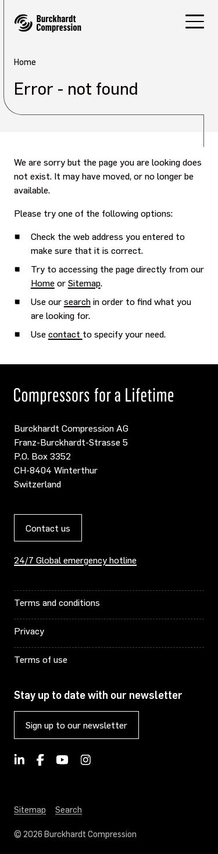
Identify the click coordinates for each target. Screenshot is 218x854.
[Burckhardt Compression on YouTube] (62, 763)
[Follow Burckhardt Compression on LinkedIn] (19, 763)
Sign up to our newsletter (76, 724)
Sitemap (84, 282)
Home (43, 282)
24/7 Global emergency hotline (75, 559)
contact (65, 333)
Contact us (48, 527)
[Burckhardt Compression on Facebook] (40, 763)
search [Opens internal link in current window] (77, 301)
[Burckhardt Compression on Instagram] (85, 763)
